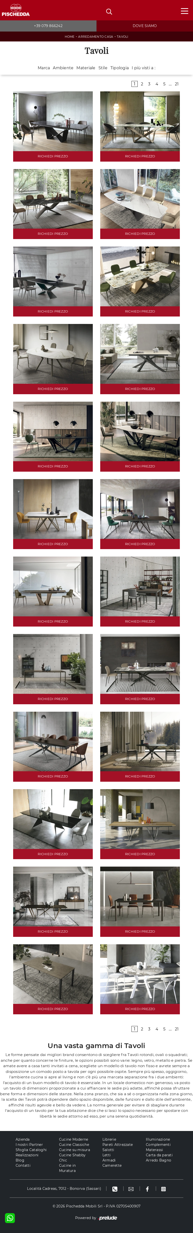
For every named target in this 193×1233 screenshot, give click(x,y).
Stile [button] (102, 68)
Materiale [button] (85, 68)
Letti (106, 1155)
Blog (20, 1160)
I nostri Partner (29, 1144)
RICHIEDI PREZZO (53, 156)
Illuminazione (158, 1139)
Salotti (108, 1150)
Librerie (109, 1139)
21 (177, 84)
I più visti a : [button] (143, 68)
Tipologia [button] (119, 68)
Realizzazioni (27, 1155)
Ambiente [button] (63, 68)
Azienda (23, 1139)
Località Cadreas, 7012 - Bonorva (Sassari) (64, 1188)
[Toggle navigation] (184, 10)
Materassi (154, 1150)
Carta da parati (159, 1155)
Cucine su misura (74, 1150)
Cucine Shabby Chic (72, 1158)
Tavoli (123, 36)
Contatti (23, 1165)
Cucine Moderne (73, 1139)
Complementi (158, 1144)
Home (70, 36)
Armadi (109, 1160)
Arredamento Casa (95, 36)
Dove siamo (145, 26)
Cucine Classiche (74, 1144)
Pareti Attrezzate (117, 1144)
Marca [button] (44, 68)
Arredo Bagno (158, 1160)
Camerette (112, 1165)
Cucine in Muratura (67, 1168)
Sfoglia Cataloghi (31, 1150)
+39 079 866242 (48, 26)
